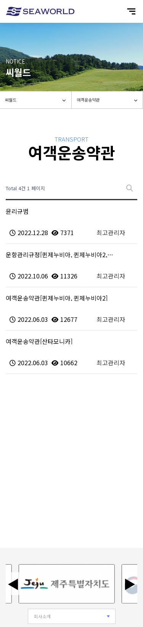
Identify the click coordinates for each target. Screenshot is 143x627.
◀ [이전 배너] (13, 583)
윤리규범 (17, 211)
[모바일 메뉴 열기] (131, 11)
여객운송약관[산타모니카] (39, 341)
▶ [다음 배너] (130, 583)
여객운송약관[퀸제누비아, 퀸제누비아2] (57, 297)
